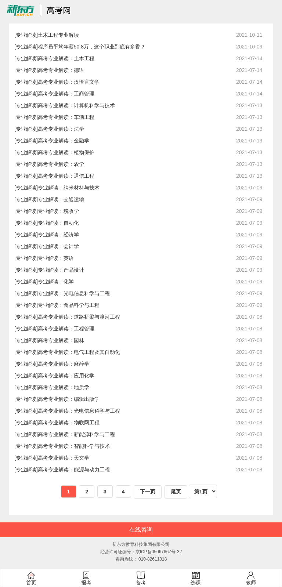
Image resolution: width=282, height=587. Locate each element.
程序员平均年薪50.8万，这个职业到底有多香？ (91, 47)
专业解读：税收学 (58, 211)
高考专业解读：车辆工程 (66, 117)
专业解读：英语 (56, 258)
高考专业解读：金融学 (63, 141)
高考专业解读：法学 (61, 129)
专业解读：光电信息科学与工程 (74, 293)
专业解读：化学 (56, 282)
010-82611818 (152, 559)
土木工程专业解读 (58, 35)
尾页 (176, 491)
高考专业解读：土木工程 (66, 58)
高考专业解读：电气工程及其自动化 (79, 352)
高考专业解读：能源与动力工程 (74, 469)
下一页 (147, 491)
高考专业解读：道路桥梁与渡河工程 (79, 317)
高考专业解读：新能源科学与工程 (76, 434)
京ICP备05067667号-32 (158, 551)
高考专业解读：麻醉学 (63, 364)
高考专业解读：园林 (61, 340)
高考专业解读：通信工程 (66, 176)
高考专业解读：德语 (61, 70)
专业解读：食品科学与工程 (69, 305)
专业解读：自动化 (58, 223)
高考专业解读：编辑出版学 (69, 399)
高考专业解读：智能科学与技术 (74, 446)
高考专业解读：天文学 (63, 458)
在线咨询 (141, 529)
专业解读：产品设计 (61, 270)
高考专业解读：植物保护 (66, 152)
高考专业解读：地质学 (63, 387)
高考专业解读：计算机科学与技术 (76, 105)
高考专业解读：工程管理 (66, 328)
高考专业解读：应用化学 (66, 375)
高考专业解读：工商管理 (66, 94)
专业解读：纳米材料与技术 (69, 188)
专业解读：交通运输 (61, 199)
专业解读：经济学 (58, 235)
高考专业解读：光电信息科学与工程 (79, 411)
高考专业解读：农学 (61, 164)
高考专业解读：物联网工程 (69, 422)
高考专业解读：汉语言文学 (69, 82)
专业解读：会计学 (58, 246)
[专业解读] (26, 35)
